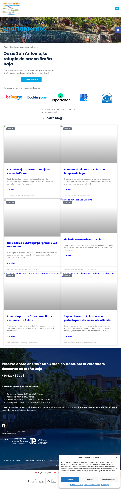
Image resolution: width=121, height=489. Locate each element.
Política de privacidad (92, 485)
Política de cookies (76, 485)
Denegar (89, 479)
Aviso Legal (105, 485)
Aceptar (70, 479)
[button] (118, 30)
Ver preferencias (108, 479)
